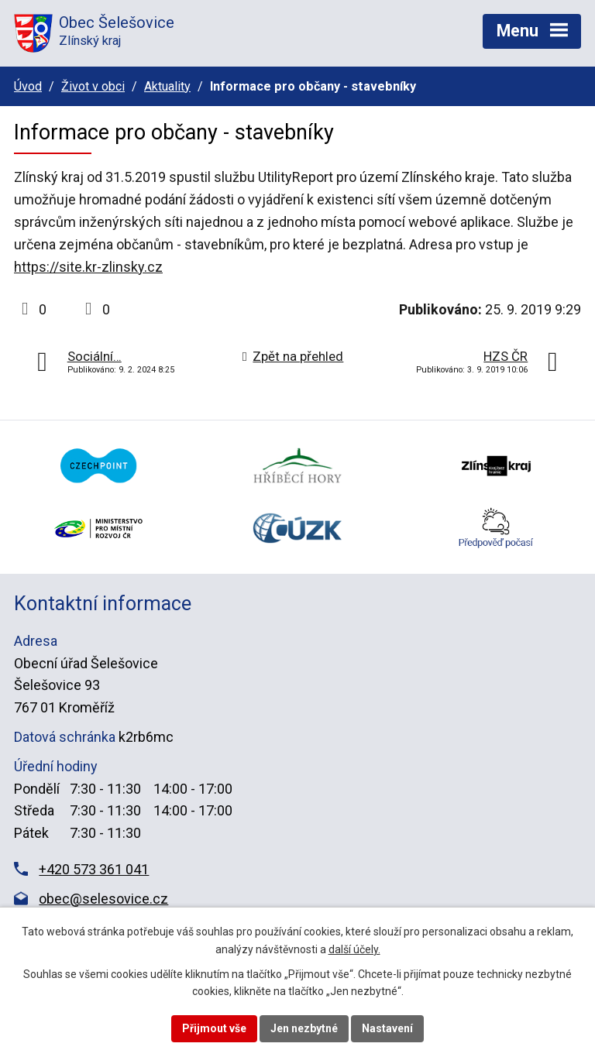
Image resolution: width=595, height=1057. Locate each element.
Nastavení (387, 1028)
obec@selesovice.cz (103, 899)
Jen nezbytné (304, 1028)
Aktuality (167, 86)
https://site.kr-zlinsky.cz (88, 267)
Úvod (28, 86)
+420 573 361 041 (94, 869)
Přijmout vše (214, 1028)
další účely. (354, 949)
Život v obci (93, 86)
